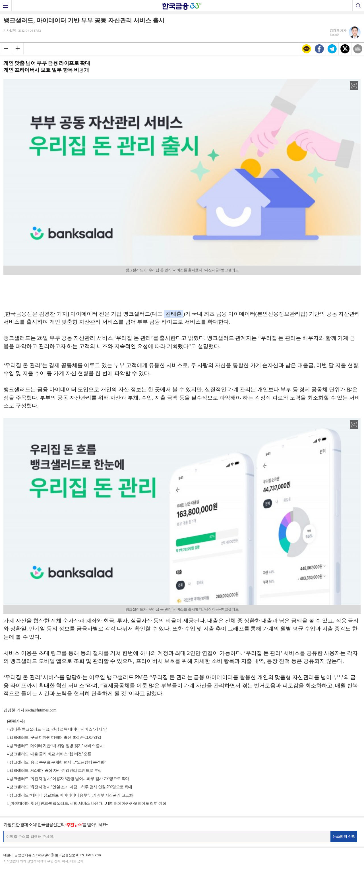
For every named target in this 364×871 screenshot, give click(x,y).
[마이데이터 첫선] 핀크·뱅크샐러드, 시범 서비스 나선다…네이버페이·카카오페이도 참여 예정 (87, 803)
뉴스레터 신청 (344, 836)
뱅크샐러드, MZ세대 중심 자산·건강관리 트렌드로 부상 (55, 770)
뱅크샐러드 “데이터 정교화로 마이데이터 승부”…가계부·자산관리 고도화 (71, 795)
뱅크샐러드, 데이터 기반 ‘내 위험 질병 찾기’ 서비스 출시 (56, 746)
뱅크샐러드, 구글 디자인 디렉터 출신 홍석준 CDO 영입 (55, 737)
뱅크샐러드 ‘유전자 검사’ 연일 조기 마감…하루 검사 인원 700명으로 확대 (70, 787)
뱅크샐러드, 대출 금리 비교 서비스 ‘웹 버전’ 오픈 (50, 754)
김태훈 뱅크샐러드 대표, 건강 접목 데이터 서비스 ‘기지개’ (58, 729)
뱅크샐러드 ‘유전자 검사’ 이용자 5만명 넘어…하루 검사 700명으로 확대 (69, 779)
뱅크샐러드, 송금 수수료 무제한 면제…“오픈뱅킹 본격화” (57, 762)
